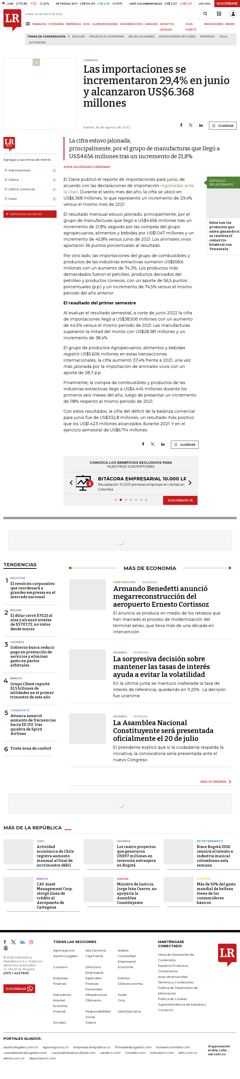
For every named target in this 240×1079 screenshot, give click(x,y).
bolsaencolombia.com (173, 1047)
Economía (125, 967)
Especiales (93, 978)
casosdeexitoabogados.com (25, 1053)
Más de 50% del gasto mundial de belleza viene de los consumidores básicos (216, 893)
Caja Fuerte (94, 956)
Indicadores (62, 995)
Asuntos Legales (65, 956)
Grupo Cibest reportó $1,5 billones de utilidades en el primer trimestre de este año (32, 691)
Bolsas (15, 610)
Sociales (59, 1022)
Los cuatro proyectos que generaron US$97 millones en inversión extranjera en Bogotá (136, 856)
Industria (17, 578)
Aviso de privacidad (172, 977)
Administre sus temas (24, 214)
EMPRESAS (73, 24)
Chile (40, 841)
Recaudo (78, 36)
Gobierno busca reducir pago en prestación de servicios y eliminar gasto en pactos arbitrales (32, 656)
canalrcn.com (110, 1053)
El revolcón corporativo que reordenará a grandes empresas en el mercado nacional (32, 590)
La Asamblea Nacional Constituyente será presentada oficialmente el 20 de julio (163, 731)
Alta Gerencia (95, 950)
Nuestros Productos (173, 965)
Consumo (204, 878)
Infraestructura (96, 995)
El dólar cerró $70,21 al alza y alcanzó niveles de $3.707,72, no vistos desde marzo (31, 622)
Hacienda (17, 642)
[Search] (205, 14)
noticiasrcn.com (162, 1053)
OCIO (86, 24)
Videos (90, 1022)
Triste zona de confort (30, 748)
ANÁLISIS (151, 24)
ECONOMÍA (56, 24)
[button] (70, 483)
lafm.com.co (188, 1053)
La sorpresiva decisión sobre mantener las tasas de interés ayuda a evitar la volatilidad (161, 667)
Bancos (16, 678)
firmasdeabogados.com (133, 1047)
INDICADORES (213, 24)
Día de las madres (142, 36)
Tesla (223, 36)
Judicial (123, 878)
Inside (122, 995)
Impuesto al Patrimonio (106, 36)
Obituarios (93, 1000)
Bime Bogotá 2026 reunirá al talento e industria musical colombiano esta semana (215, 856)
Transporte (20, 710)
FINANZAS (39, 24)
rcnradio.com (135, 1053)
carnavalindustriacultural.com (73, 1053)
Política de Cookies (172, 999)
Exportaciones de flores (177, 36)
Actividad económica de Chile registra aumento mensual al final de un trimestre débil (55, 856)
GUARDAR (223, 125)
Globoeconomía (130, 983)
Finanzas (59, 983)
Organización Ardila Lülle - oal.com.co (219, 1050)
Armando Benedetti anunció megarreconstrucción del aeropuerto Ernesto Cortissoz (161, 597)
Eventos (124, 978)
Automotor (37, 42)
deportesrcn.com (42, 1058)
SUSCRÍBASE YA (180, 500)
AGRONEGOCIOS (131, 24)
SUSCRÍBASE (227, 3)
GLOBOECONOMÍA (105, 24)
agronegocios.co (56, 1047)
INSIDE (229, 24)
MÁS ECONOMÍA (213, 781)
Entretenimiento (210, 841)
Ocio (121, 1000)
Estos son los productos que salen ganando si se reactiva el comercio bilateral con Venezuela (224, 236)
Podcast (59, 1011)
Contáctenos (168, 971)
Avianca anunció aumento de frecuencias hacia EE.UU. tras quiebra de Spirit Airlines (33, 725)
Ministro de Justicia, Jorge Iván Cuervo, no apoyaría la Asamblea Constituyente (137, 893)
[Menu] (28, 24)
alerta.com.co (13, 1058)
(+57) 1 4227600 (16, 973)
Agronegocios (64, 950)
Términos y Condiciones (176, 982)
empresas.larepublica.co (91, 1047)
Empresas (207, 36)
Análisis (123, 950)
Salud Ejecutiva (129, 1011)
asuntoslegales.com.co (20, 1047)
